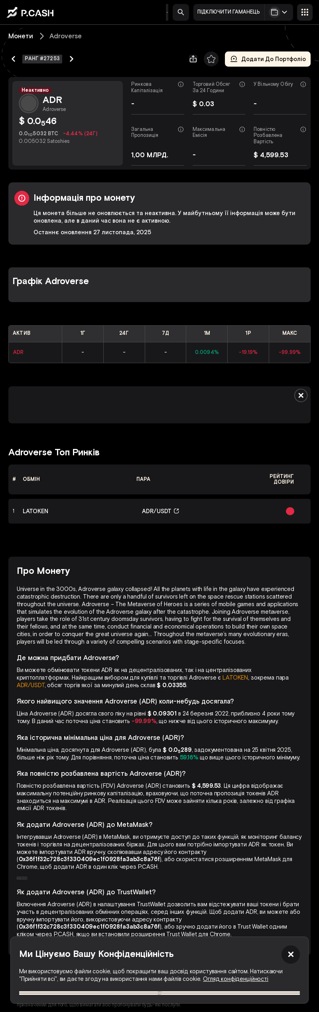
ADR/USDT (31, 685)
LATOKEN (235, 677)
